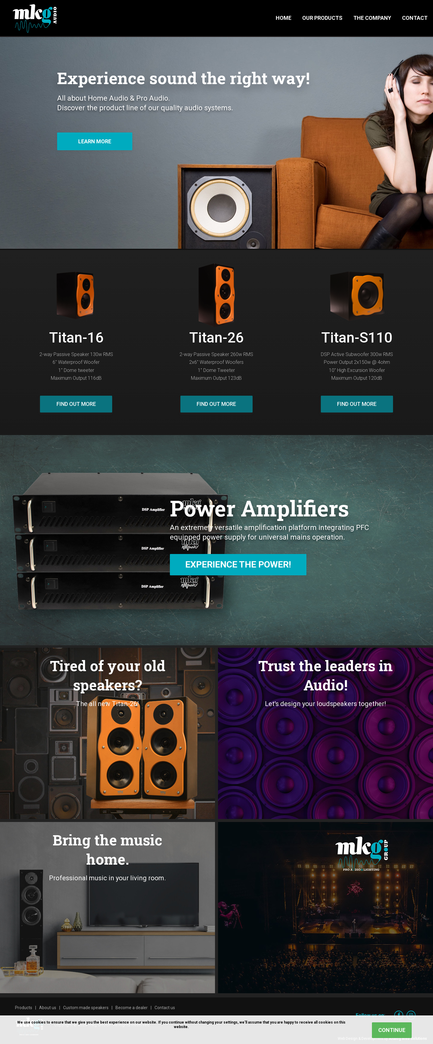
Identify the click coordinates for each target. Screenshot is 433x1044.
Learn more (94, 141)
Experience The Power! (238, 564)
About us (47, 1007)
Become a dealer (131, 1007)
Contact (415, 18)
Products (23, 1007)
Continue (391, 1030)
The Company (372, 18)
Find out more (76, 404)
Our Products (322, 18)
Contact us (165, 1007)
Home (283, 18)
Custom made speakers (86, 1007)
